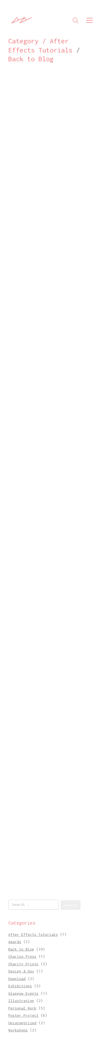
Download (17, 979)
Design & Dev (21, 971)
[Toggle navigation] (89, 20)
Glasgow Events (23, 993)
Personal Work (22, 1008)
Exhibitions (20, 986)
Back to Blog (31, 59)
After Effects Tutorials (33, 934)
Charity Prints (23, 964)
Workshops (18, 1030)
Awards (14, 942)
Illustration (21, 1000)
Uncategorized (22, 1023)
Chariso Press (22, 956)
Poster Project (23, 1015)
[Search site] (75, 20)
